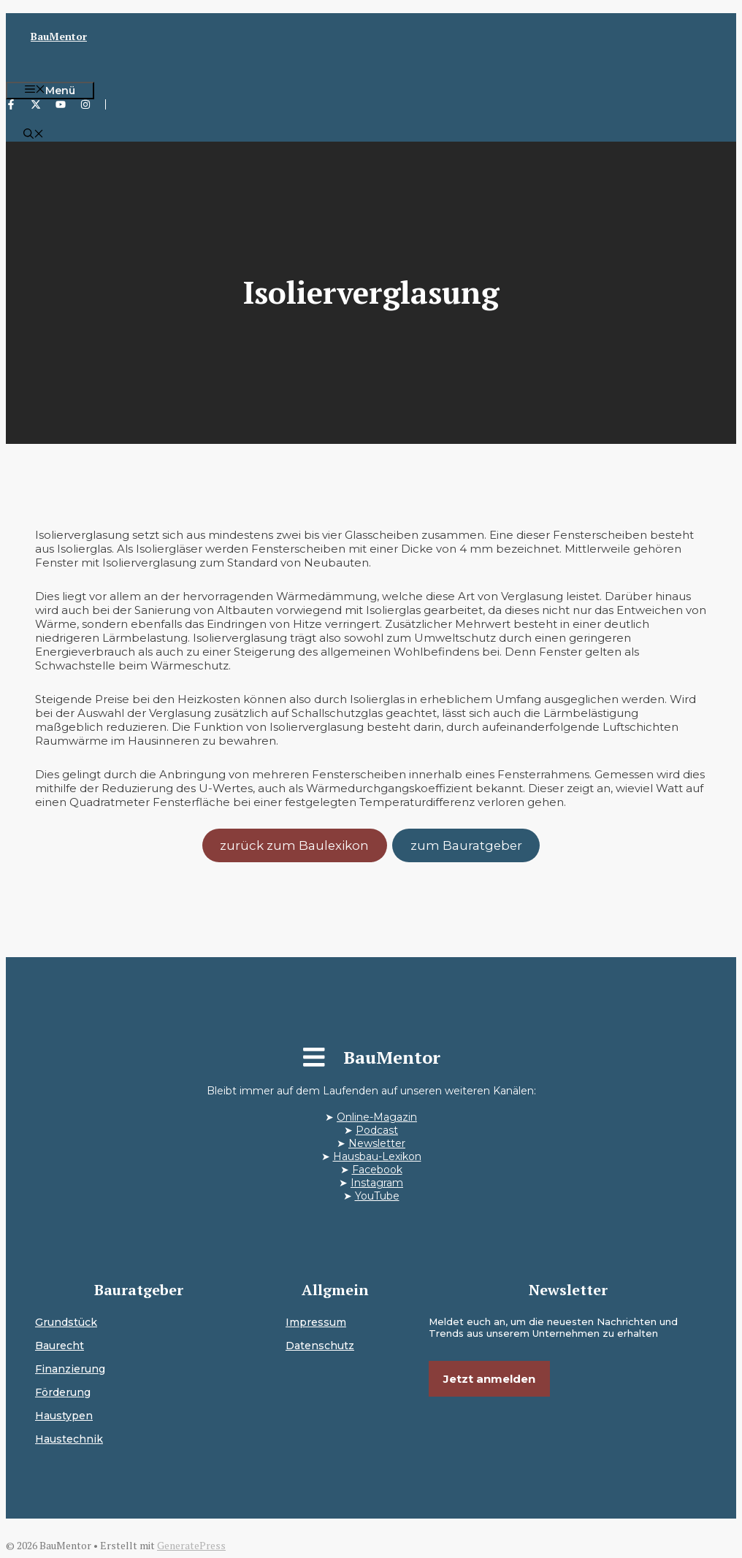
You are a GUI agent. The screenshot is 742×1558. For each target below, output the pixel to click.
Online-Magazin (377, 1117)
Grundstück (66, 1322)
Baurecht (59, 1345)
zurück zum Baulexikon (294, 845)
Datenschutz (320, 1345)
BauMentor (59, 36)
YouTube (377, 1195)
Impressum (316, 1322)
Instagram (377, 1182)
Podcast (377, 1130)
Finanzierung (70, 1368)
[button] (33, 135)
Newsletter (376, 1143)
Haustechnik (69, 1439)
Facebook (377, 1169)
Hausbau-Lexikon (377, 1156)
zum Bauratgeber (466, 845)
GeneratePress (191, 1545)
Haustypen (64, 1415)
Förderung (63, 1392)
